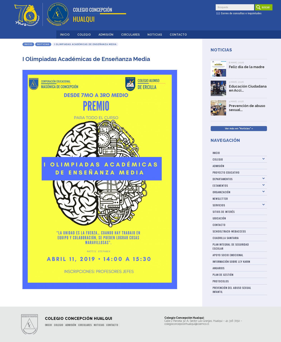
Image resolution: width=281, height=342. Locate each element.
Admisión (106, 34)
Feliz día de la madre (246, 67)
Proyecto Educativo (226, 172)
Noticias (155, 34)
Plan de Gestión (223, 275)
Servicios (219, 205)
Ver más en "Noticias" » (239, 128)
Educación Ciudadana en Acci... (248, 88)
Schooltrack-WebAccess (229, 231)
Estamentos (220, 185)
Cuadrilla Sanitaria (226, 238)
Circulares (130, 34)
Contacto (178, 34)
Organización (221, 192)
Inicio (65, 34)
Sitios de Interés (224, 212)
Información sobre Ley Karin (231, 261)
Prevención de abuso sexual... (247, 108)
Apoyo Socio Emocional (228, 255)
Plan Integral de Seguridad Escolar (231, 246)
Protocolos (221, 281)
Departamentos (223, 179)
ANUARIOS (219, 268)
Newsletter (220, 199)
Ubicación (219, 218)
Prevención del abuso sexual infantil (232, 290)
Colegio (84, 34)
